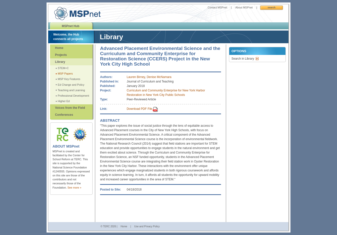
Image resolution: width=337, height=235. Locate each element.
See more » (74, 187)
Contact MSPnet (217, 7)
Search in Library (242, 58)
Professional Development (73, 95)
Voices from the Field (70, 108)
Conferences (64, 115)
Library (60, 62)
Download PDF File (139, 109)
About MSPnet (244, 7)
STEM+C (63, 68)
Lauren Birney (136, 77)
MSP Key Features (69, 79)
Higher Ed (64, 101)
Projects (61, 55)
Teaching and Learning (71, 90)
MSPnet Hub (70, 26)
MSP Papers (65, 73)
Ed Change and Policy (71, 84)
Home (59, 48)
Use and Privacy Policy (147, 226)
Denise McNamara (159, 77)
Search (271, 7)
